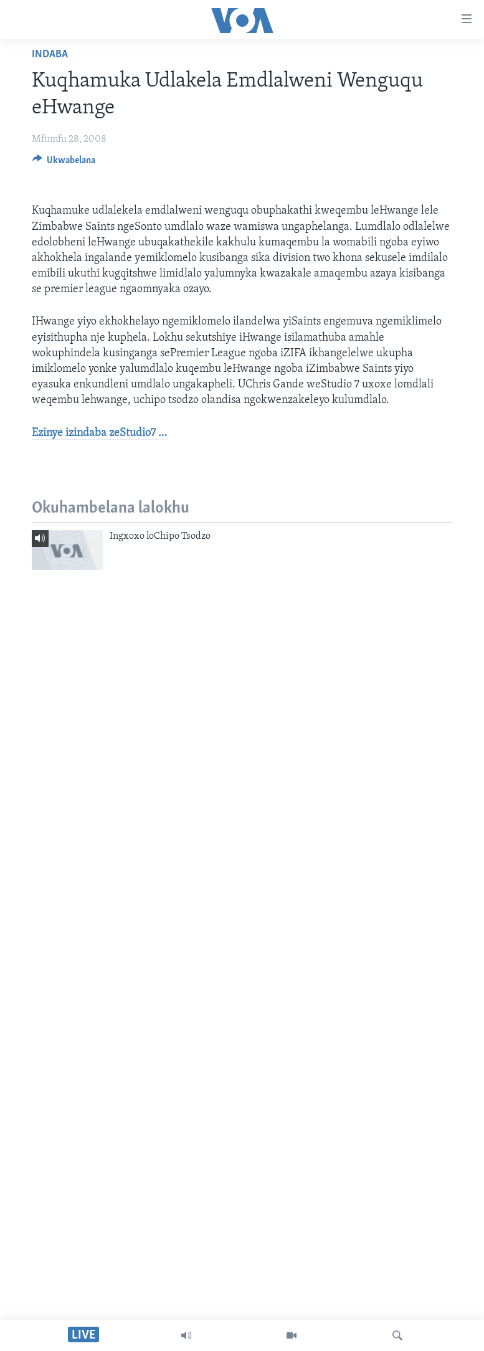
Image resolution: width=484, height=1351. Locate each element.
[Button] (64, 163)
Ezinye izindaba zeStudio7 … (99, 433)
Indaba (50, 54)
